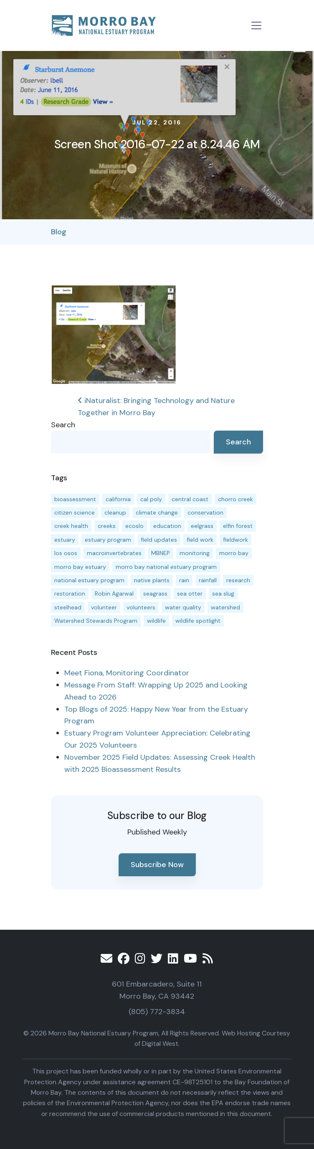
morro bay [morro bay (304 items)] (233, 553)
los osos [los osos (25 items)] (65, 553)
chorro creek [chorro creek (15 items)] (235, 499)
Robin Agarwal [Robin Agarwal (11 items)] (114, 593)
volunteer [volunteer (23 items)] (104, 607)
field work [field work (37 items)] (200, 539)
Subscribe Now (157, 865)
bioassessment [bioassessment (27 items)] (75, 499)
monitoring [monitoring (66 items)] (195, 553)
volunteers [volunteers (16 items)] (141, 607)
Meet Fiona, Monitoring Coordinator (126, 673)
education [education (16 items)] (167, 526)
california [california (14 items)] (118, 499)
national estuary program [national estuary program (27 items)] (89, 580)
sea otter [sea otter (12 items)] (190, 593)
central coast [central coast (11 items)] (190, 499)
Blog (58, 232)
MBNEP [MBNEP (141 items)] (160, 553)
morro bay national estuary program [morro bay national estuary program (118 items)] (166, 567)
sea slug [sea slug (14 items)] (223, 593)
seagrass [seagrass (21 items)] (155, 593)
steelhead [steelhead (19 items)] (67, 607)
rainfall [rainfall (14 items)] (208, 580)
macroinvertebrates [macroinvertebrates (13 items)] (114, 553)
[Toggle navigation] (256, 25)
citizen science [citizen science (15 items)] (74, 512)
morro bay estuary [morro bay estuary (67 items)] (80, 567)
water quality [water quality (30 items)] (183, 607)
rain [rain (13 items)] (184, 580)
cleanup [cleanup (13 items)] (115, 512)
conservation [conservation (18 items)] (205, 512)
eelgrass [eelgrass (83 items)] (202, 526)
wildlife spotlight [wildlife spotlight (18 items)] (197, 620)
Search (63, 425)
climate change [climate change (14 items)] (157, 512)
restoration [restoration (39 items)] (69, 593)
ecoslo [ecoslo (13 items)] (134, 526)
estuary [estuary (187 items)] (64, 539)
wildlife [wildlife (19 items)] (156, 620)
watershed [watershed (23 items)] (225, 607)
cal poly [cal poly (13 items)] (151, 499)
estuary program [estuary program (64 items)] (108, 539)
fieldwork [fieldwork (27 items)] (235, 539)
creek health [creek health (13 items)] (71, 526)
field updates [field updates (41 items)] (159, 539)
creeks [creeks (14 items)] (107, 526)
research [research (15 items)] (238, 580)
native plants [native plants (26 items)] (152, 580)
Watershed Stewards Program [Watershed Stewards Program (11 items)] (95, 620)
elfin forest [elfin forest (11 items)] (238, 526)
